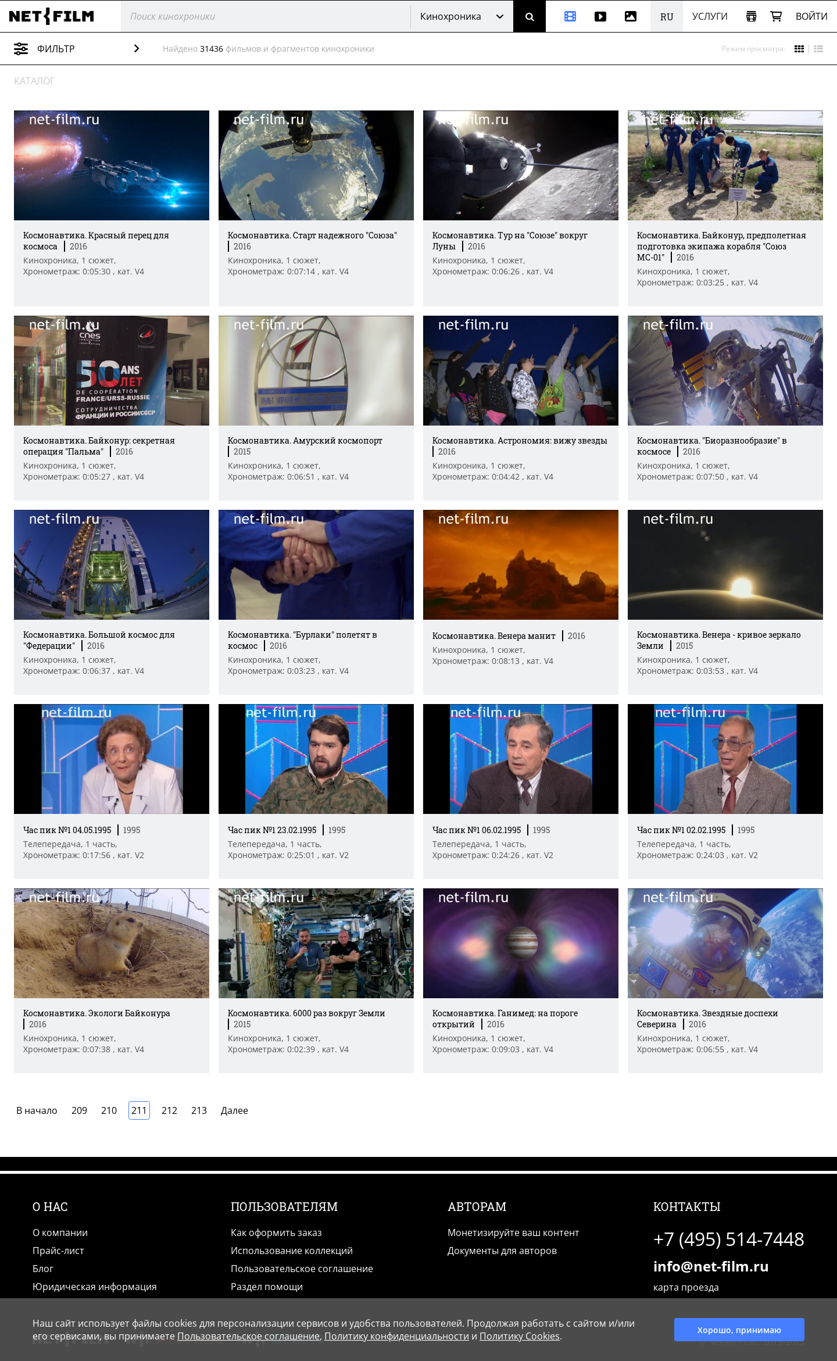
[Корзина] (776, 16)
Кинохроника (450, 16)
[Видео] (600, 16)
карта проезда (686, 1287)
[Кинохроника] (565, 16)
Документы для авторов (502, 1250)
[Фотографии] (633, 16)
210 (109, 1110)
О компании (60, 1232)
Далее (234, 1110)
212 (169, 1110)
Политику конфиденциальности (396, 1336)
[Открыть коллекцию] (751, 16)
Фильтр (85, 49)
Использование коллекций (292, 1250)
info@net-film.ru (711, 1266)
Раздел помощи (267, 1286)
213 (199, 1110)
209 (79, 1110)
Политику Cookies (520, 1336)
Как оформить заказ (276, 1232)
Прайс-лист (58, 1250)
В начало (37, 1110)
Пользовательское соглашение (302, 1268)
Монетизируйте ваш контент (514, 1232)
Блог (43, 1268)
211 (139, 1110)
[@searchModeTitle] (261, 16)
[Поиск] (529, 16)
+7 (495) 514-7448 (728, 1238)
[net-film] (55, 16)
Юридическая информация (95, 1286)
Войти (812, 16)
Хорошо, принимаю (739, 1329)
